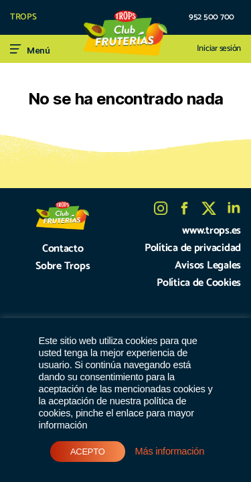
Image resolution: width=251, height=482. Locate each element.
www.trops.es (211, 231)
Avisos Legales (208, 265)
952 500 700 (211, 17)
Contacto (63, 249)
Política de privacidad (193, 248)
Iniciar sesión (219, 49)
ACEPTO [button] (87, 452)
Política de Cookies (199, 283)
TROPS (23, 17)
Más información (169, 451)
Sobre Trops (62, 266)
